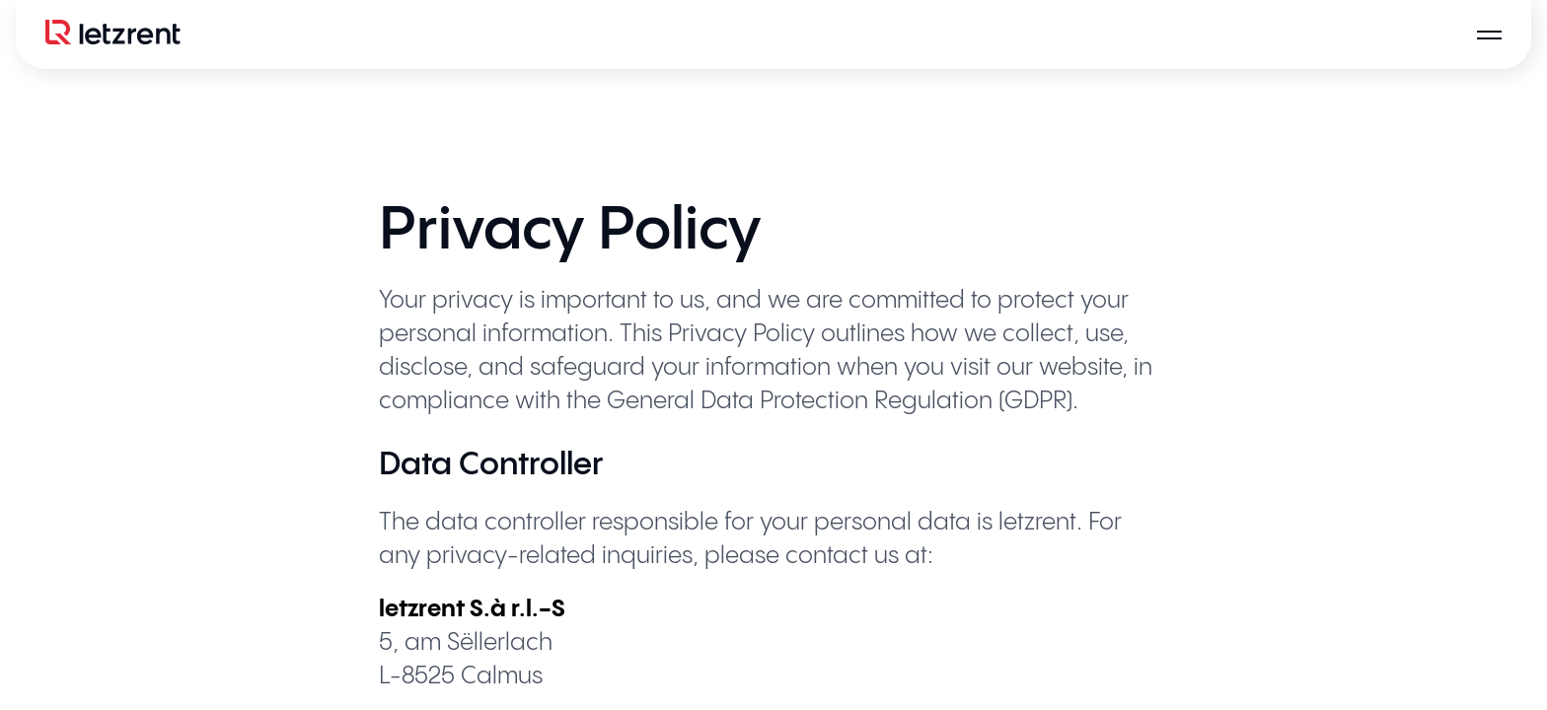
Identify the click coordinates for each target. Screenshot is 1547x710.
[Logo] (112, 34)
